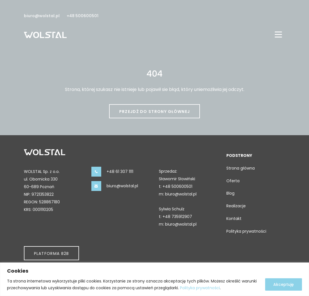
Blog (230, 193)
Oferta (233, 181)
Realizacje (236, 206)
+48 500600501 (82, 16)
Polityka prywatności (200, 288)
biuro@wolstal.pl (42, 16)
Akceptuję (283, 284)
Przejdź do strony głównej (154, 111)
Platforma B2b (51, 253)
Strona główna (240, 168)
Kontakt (234, 218)
